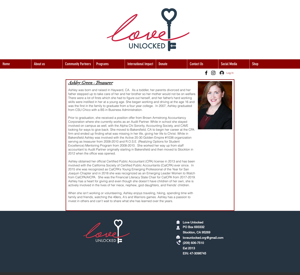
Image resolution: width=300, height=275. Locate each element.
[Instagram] (213, 73)
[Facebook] (206, 73)
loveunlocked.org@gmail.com (203, 237)
